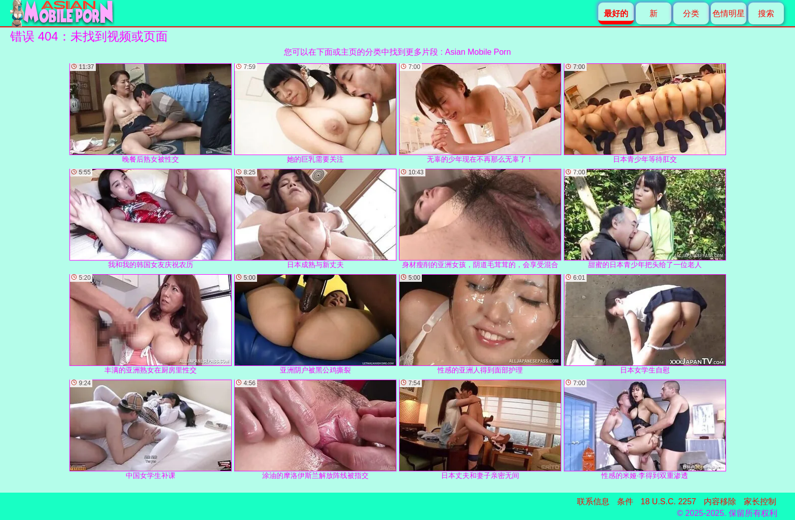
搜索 (766, 13)
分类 (691, 13)
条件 (625, 501)
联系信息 (593, 501)
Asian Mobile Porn (478, 52)
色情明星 (728, 13)
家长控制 (760, 501)
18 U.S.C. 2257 (668, 501)
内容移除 (720, 501)
